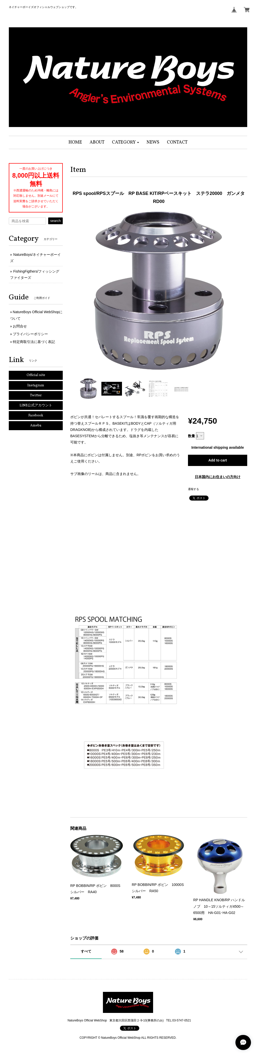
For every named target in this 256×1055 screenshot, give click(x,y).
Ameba (35, 425)
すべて (86, 951)
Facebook (35, 415)
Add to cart (217, 460)
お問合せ (20, 326)
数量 (191, 436)
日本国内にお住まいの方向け (217, 477)
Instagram (35, 385)
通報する (193, 489)
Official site (36, 375)
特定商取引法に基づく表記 (34, 342)
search (55, 221)
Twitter (36, 395)
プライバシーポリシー (30, 334)
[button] (125, 142)
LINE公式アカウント (36, 405)
